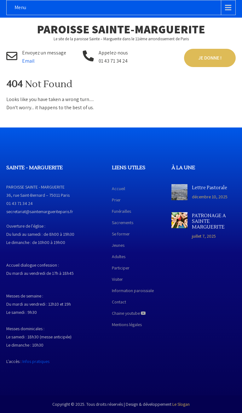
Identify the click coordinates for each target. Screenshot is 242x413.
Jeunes (118, 245)
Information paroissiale (133, 290)
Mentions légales (127, 324)
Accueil (118, 188)
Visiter (117, 279)
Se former (121, 234)
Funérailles (121, 211)
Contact (119, 302)
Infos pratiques (35, 361)
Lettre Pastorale (209, 188)
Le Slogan (181, 404)
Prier (116, 200)
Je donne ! (210, 57)
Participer (121, 268)
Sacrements (122, 222)
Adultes (118, 256)
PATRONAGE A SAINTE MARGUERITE (209, 221)
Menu (20, 7)
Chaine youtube (129, 313)
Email (28, 61)
